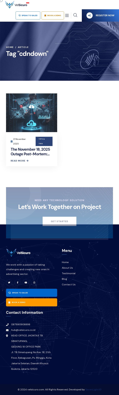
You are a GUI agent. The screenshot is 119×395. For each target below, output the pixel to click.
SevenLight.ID (93, 389)
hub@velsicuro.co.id (23, 330)
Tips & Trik (42, 141)
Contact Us (68, 284)
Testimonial (68, 273)
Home (10, 47)
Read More (19, 161)
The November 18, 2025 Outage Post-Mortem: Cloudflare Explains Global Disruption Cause (31, 156)
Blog (64, 279)
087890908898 (20, 324)
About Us (67, 267)
